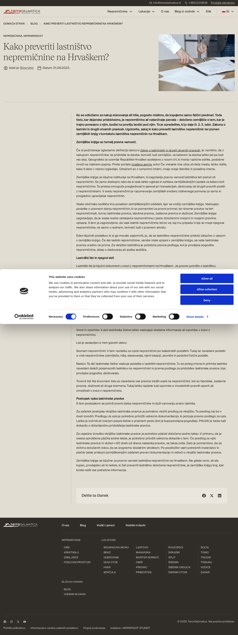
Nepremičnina (12, 36)
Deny (207, 611)
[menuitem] (165, 3)
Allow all (207, 589)
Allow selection (207, 600)
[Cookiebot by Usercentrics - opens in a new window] (24, 628)
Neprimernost (33, 36)
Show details (195, 627)
